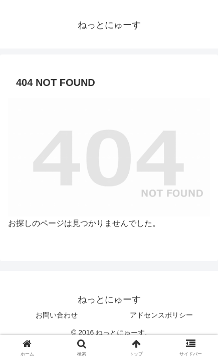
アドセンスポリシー (161, 315)
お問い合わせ (57, 315)
